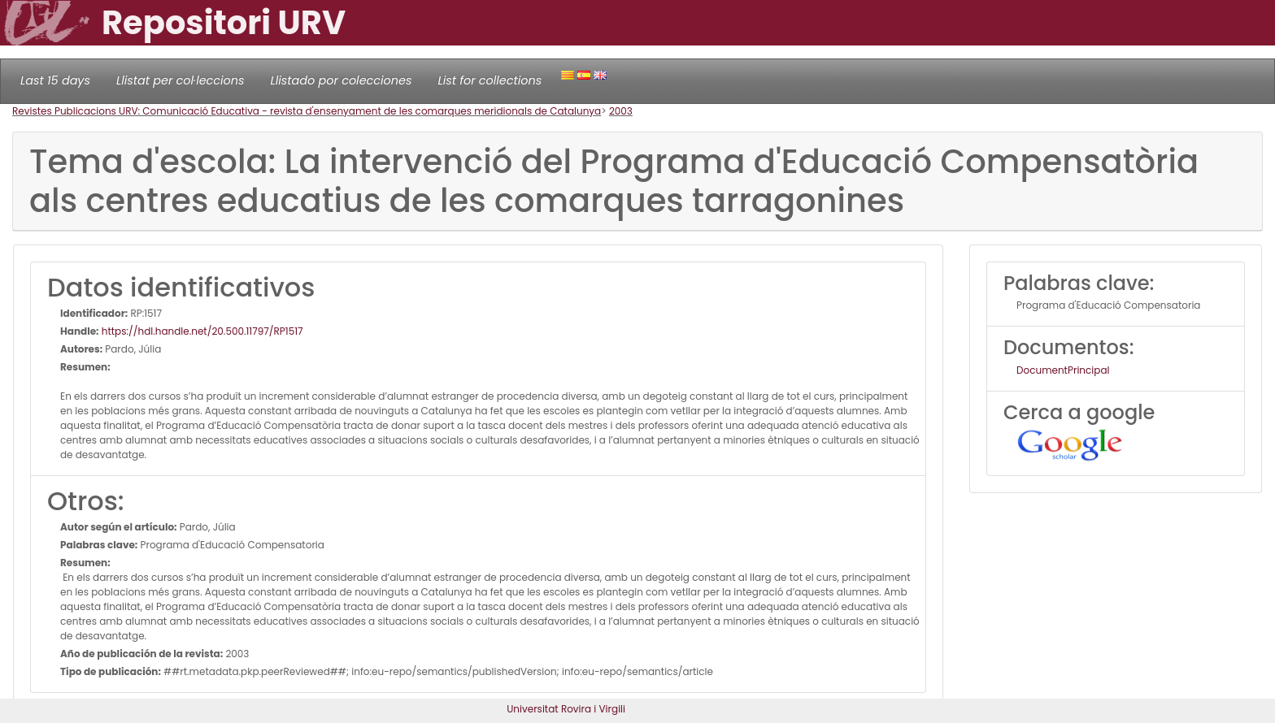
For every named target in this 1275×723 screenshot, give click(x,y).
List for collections (489, 80)
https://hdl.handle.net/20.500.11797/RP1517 (201, 331)
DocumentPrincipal (1062, 370)
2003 (621, 111)
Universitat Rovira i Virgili (566, 709)
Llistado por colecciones (341, 80)
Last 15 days (55, 80)
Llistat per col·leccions (180, 80)
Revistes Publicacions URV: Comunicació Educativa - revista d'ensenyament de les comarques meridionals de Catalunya (306, 111)
